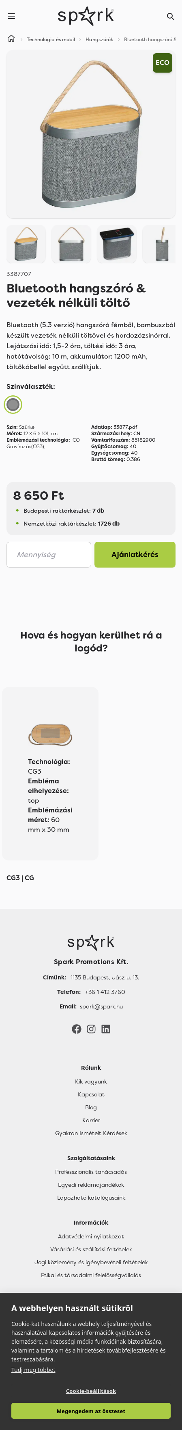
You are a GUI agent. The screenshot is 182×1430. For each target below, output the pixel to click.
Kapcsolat (91, 1094)
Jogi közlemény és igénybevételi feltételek (91, 1262)
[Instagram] (91, 1028)
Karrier (91, 1120)
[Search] (171, 16)
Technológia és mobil (51, 39)
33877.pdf (114, 427)
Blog (91, 1107)
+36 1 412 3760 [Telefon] (105, 992)
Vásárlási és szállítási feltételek (91, 1249)
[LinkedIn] (105, 1028)
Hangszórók (99, 39)
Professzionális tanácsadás (91, 1171)
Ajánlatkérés (134, 554)
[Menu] (11, 16)
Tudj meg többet (33, 1370)
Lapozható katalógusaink (91, 1197)
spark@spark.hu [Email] (101, 1006)
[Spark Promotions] (86, 16)
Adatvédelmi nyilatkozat (91, 1236)
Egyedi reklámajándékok (91, 1184)
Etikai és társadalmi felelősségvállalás (91, 1275)
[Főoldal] (91, 943)
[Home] (11, 39)
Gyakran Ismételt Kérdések (91, 1133)
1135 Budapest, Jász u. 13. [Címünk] (105, 977)
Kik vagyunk (91, 1081)
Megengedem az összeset (91, 1411)
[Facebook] (76, 1028)
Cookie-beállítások (91, 1391)
